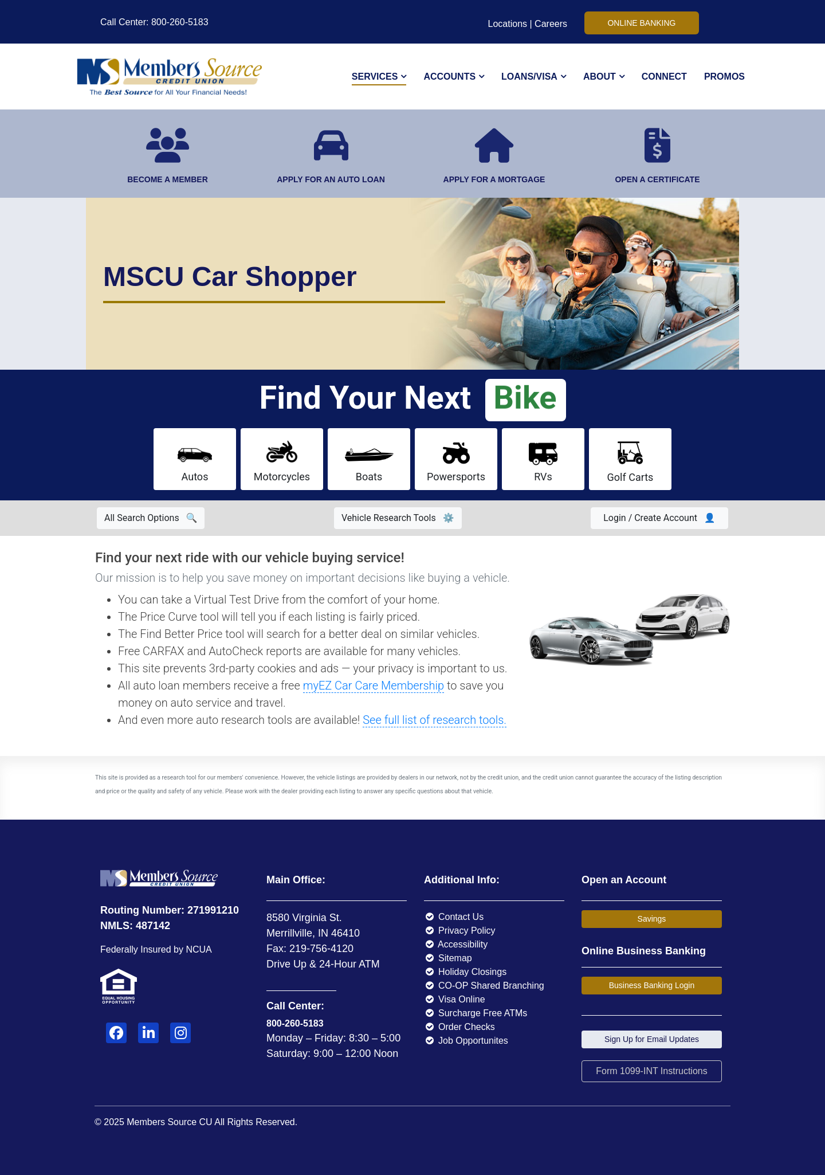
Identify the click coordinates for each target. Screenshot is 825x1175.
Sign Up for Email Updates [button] (651, 1039)
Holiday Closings (465, 972)
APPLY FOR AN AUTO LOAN (331, 179)
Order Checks (459, 1027)
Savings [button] (652, 918)
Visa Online (454, 999)
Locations (508, 24)
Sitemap (448, 958)
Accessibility (456, 944)
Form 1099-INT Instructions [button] (651, 1071)
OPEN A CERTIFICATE (657, 179)
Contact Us (454, 917)
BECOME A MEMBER (167, 179)
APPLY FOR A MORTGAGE (494, 179)
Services (375, 76)
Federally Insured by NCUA (156, 949)
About (599, 76)
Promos (724, 76)
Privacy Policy (460, 930)
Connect (664, 76)
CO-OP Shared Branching (484, 985)
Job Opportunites (466, 1040)
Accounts (449, 76)
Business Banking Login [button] (651, 985)
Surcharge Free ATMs (475, 1013)
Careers (551, 24)
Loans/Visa (529, 76)
